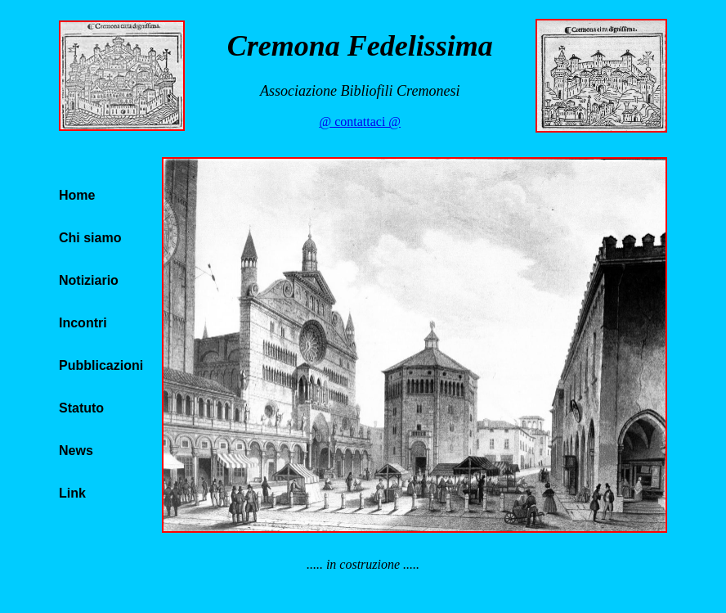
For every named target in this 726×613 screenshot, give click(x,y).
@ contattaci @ (360, 121)
